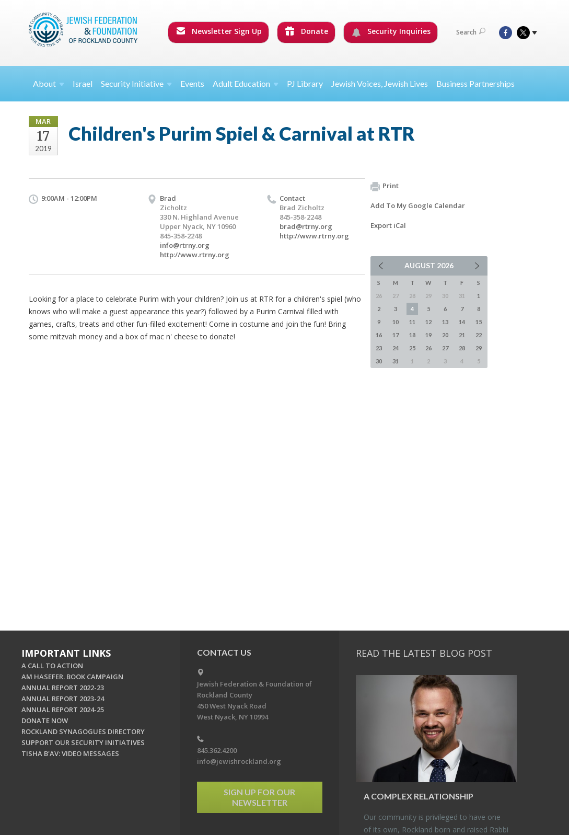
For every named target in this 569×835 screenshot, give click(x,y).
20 (445, 334)
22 (478, 334)
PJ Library (305, 83)
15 (478, 321)
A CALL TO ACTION (52, 665)
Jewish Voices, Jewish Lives (379, 83)
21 (462, 334)
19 (428, 334)
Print (384, 186)
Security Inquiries (391, 31)
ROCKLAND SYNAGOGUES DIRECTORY (83, 731)
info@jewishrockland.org (239, 761)
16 (379, 334)
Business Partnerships (475, 83)
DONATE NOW (44, 720)
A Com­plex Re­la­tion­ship (418, 796)
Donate (306, 31)
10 (395, 321)
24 (395, 348)
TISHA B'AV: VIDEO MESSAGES (70, 753)
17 (395, 334)
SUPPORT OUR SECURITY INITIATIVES (83, 742)
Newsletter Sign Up (219, 31)
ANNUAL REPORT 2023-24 (62, 698)
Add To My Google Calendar (417, 205)
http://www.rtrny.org (194, 254)
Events (192, 83)
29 (478, 348)
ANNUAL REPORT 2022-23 (62, 687)
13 (445, 321)
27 (445, 348)
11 (412, 321)
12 (428, 321)
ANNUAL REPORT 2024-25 (62, 709)
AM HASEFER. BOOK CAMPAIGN (72, 676)
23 (379, 348)
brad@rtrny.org (306, 226)
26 (428, 348)
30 (379, 361)
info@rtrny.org (185, 245)
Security (136, 83)
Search (470, 32)
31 (395, 361)
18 (412, 334)
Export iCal (388, 225)
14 (462, 321)
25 (412, 348)
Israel (82, 83)
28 (462, 348)
